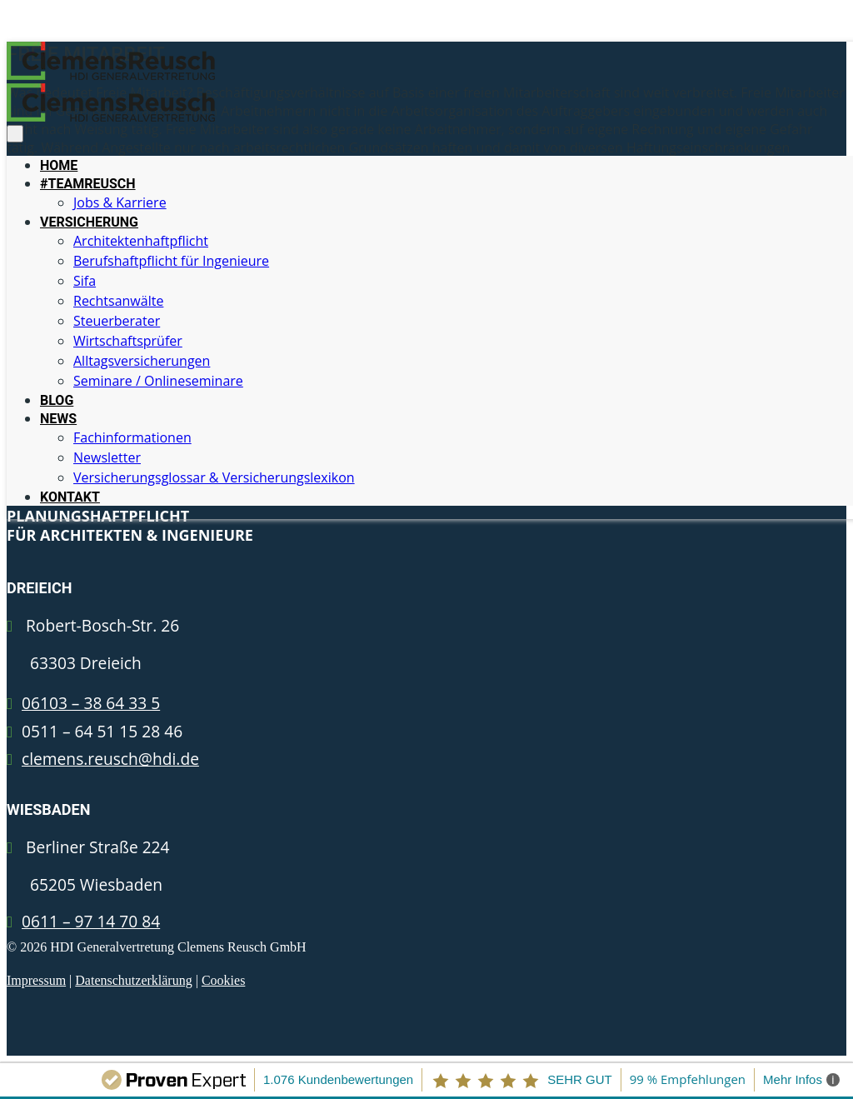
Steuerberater (116, 321)
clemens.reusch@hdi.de (110, 758)
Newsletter (107, 457)
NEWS (58, 419)
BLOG (56, 400)
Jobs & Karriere (120, 202)
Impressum (36, 980)
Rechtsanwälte (118, 301)
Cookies (223, 980)
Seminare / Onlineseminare (158, 381)
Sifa (84, 281)
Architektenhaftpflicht (140, 241)
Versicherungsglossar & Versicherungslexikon (214, 477)
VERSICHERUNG (89, 222)
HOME (58, 165)
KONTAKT (70, 497)
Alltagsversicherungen (141, 361)
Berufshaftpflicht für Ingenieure (171, 261)
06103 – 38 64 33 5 (91, 703)
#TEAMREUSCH (88, 184)
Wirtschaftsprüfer (127, 341)
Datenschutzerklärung (133, 980)
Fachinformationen (132, 437)
